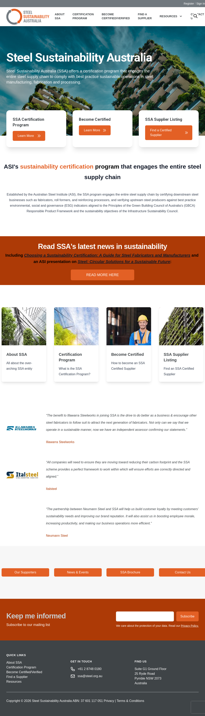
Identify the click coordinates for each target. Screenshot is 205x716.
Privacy (109, 701)
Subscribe (187, 616)
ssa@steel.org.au (90, 676)
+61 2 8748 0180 (90, 669)
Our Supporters (25, 572)
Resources (13, 681)
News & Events (77, 572)
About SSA (60, 16)
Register (189, 3)
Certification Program (83, 16)
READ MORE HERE (102, 275)
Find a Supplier (145, 16)
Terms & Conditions (130, 701)
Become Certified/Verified (116, 16)
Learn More (29, 136)
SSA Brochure (130, 572)
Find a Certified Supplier (169, 133)
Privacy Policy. (190, 625)
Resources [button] (171, 16)
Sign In (200, 3)
